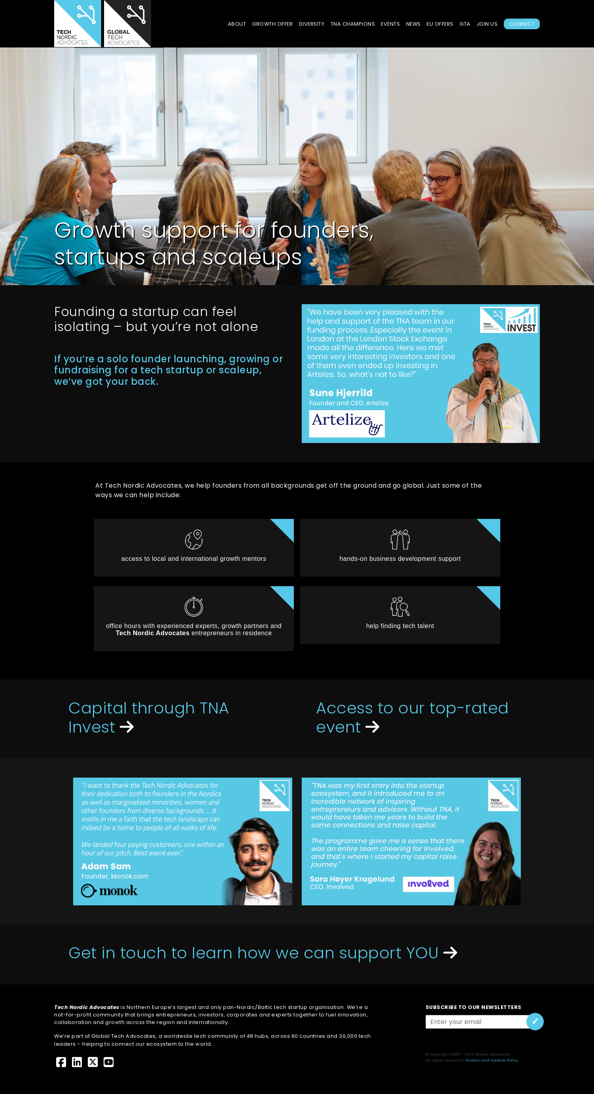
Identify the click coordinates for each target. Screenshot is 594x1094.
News (413, 24)
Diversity (312, 24)
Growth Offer (272, 24)
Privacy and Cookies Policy (491, 1060)
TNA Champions (353, 24)
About (237, 24)
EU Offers (440, 24)
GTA (465, 24)
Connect (522, 24)
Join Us (487, 24)
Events (390, 24)
